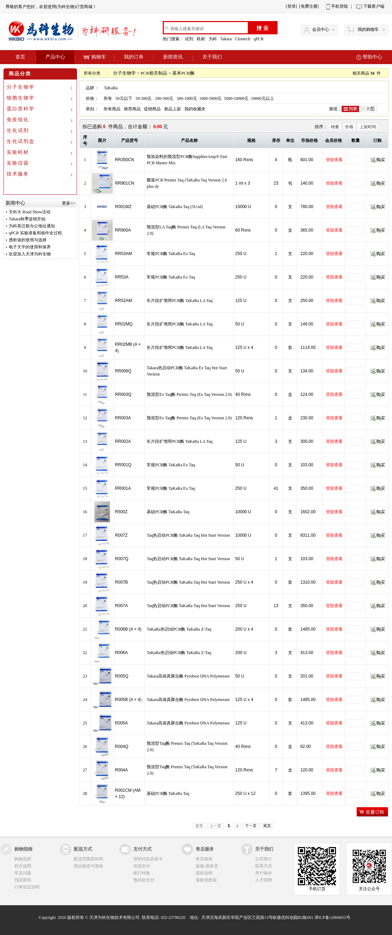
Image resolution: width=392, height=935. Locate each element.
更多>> (68, 203)
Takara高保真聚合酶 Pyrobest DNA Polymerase (188, 676)
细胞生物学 (21, 98)
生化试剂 (18, 130)
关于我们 (212, 57)
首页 (20, 57)
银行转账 (141, 873)
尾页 (267, 826)
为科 (213, 38)
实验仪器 (18, 163)
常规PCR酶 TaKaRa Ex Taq (171, 253)
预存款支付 (143, 880)
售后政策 (204, 859)
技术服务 (18, 174)
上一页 (215, 826)
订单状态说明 (27, 887)
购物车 (94, 57)
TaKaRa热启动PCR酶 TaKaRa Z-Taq (179, 629)
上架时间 (367, 126)
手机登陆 (339, 6)
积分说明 (22, 866)
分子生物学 (21, 87)
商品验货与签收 (88, 866)
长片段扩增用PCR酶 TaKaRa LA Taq (179, 300)
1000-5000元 (210, 98)
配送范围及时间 (88, 859)
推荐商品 (132, 108)
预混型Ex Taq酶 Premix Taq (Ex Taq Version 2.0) (189, 394)
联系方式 (263, 866)
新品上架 (172, 108)
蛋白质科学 (21, 108)
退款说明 (204, 873)
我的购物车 (368, 29)
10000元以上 (262, 98)
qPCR (259, 38)
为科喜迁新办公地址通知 (32, 226)
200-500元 (164, 98)
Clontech (243, 38)
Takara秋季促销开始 (27, 218)
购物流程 (22, 859)
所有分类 (92, 73)
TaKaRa (111, 87)
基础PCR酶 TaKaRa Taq (168, 511)
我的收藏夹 (194, 108)
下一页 (251, 826)
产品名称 (189, 140)
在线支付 (141, 866)
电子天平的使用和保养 (30, 247)
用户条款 (263, 873)
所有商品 (112, 108)
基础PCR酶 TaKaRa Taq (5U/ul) (175, 206)
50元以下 (123, 98)
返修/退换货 (207, 866)
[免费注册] (309, 6)
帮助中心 (372, 57)
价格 (349, 126)
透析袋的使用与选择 (28, 240)
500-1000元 (187, 98)
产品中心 (55, 57)
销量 (335, 126)
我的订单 (134, 57)
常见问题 (22, 873)
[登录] (291, 6)
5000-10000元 (236, 98)
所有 (108, 98)
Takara (226, 38)
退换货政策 (206, 880)
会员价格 (333, 140)
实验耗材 (18, 152)
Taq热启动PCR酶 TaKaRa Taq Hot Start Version (188, 535)
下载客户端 (373, 6)
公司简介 (263, 859)
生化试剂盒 (21, 141)
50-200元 (143, 98)
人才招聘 (263, 880)
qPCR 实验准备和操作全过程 (35, 233)
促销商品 (152, 108)
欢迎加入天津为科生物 (30, 254)
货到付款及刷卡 (148, 859)
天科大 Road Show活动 (29, 211)
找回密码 (22, 880)
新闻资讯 (173, 57)
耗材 (201, 38)
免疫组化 (18, 119)
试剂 (189, 38)
